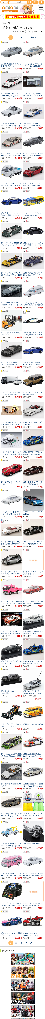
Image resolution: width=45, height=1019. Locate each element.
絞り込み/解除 (20, 31)
